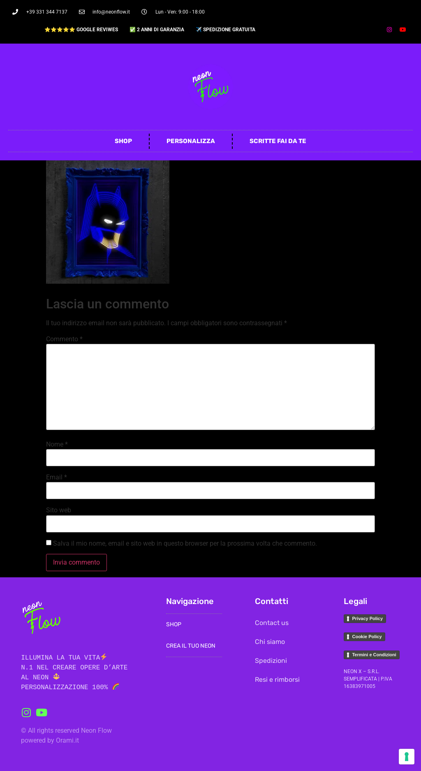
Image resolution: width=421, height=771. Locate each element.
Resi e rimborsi (277, 679)
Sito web (58, 510)
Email (56, 477)
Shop (123, 141)
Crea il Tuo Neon (190, 645)
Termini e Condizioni (374, 654)
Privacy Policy (367, 618)
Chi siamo (270, 642)
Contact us (272, 623)
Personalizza (191, 141)
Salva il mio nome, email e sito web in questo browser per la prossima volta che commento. (185, 543)
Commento (64, 339)
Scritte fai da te (278, 141)
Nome (57, 444)
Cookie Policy (367, 636)
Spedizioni (271, 660)
